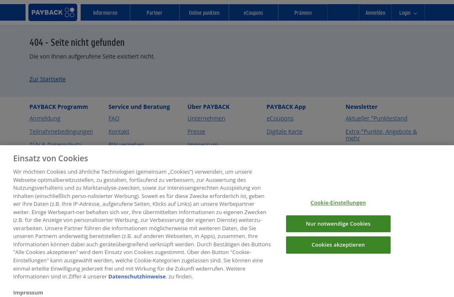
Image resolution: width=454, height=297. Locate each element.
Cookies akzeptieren (338, 248)
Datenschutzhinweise (137, 280)
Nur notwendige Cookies (338, 227)
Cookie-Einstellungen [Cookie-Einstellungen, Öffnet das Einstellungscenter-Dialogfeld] (338, 206)
